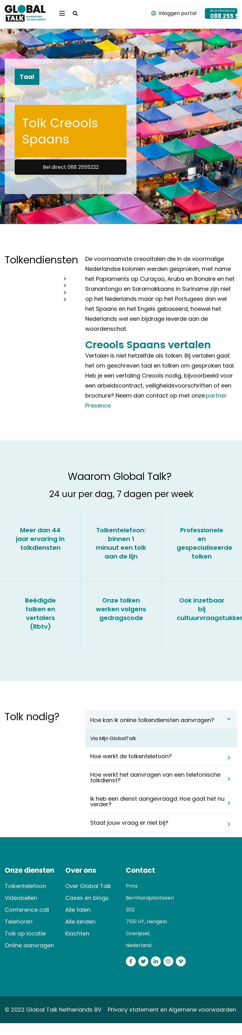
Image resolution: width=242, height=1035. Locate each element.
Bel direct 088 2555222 (71, 167)
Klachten (77, 933)
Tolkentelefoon (25, 886)
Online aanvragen (29, 945)
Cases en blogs (87, 898)
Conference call (27, 910)
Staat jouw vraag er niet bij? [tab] (129, 823)
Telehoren (18, 921)
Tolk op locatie (25, 933)
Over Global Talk (88, 886)
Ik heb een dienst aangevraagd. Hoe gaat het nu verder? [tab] (157, 801)
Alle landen (80, 921)
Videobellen (21, 898)
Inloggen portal (173, 13)
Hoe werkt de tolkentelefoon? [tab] (131, 756)
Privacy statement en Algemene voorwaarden (172, 1009)
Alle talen (78, 910)
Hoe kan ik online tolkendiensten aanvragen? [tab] (152, 720)
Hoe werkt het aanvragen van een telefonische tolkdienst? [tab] (155, 777)
